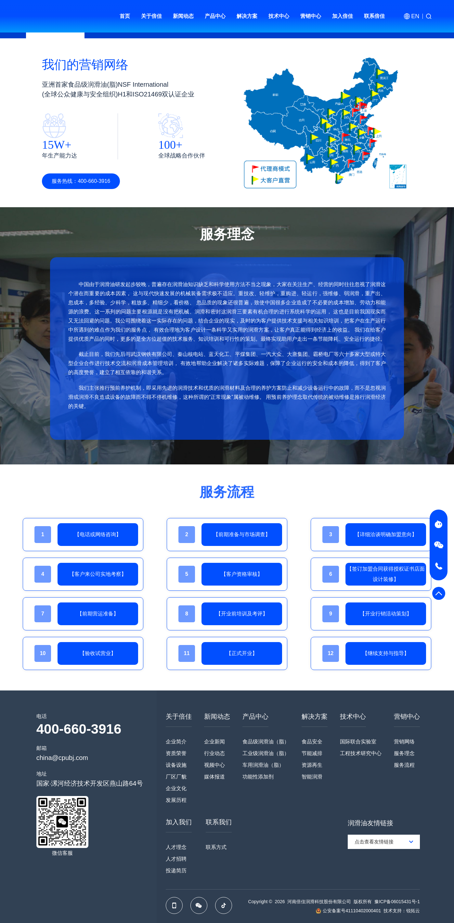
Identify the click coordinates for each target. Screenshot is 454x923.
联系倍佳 (374, 16)
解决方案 (247, 16)
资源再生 (312, 765)
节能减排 (312, 753)
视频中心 (214, 765)
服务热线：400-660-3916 (81, 181)
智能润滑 (312, 776)
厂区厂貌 (176, 776)
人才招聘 (176, 859)
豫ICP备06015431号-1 (397, 901)
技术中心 (278, 16)
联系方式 (216, 847)
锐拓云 (413, 910)
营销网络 (404, 741)
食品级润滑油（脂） (265, 741)
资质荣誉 (176, 753)
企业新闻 (214, 741)
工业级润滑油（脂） (265, 753)
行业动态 (214, 753)
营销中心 (310, 16)
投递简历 (176, 870)
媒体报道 (214, 776)
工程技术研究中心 (361, 753)
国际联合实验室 (358, 741)
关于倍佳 (151, 16)
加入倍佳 (342, 16)
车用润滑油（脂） (263, 765)
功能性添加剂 (258, 776)
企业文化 (176, 788)
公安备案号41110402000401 (352, 910)
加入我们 (179, 822)
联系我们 (219, 822)
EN (415, 16)
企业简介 (176, 741)
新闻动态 (183, 16)
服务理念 (404, 753)
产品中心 (215, 16)
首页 (125, 16)
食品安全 (312, 741)
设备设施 (176, 765)
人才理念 (176, 847)
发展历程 (176, 800)
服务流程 (404, 765)
